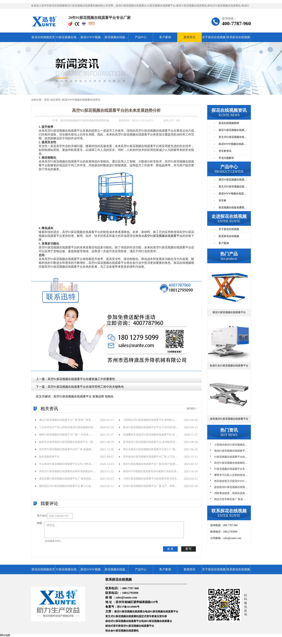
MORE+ (192, 408)
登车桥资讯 (225, 151)
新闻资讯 (189, 37)
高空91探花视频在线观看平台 (163, 235)
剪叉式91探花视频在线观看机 (122, 616)
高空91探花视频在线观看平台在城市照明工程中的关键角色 (86, 386)
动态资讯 (55, 99)
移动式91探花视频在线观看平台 (123, 621)
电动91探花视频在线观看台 (156, 621)
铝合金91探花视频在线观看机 (122, 630)
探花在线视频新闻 (229, 123)
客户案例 (165, 37)
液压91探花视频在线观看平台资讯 (233, 131)
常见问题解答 (226, 158)
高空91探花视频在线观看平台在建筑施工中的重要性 (81, 379)
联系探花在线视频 (238, 37)
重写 (188, 548)
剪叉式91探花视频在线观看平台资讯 (233, 138)
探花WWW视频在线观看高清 (91, 39)
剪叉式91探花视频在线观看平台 (233, 187)
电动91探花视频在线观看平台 (161, 611)
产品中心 (141, 37)
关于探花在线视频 (214, 37)
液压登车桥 (160, 616)
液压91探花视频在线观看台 (129, 611)
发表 (170, 548)
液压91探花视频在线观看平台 (233, 180)
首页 (46, 99)
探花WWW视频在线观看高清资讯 (81, 99)
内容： (41, 523)
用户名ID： (42, 515)
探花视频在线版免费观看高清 (116, 39)
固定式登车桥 (146, 616)
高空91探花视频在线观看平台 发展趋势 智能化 (84, 396)
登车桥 (222, 200)
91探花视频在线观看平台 (67, 39)
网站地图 (5, 635)
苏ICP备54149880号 (128, 606)
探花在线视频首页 (43, 37)
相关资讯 (49, 408)
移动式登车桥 (113, 626)
